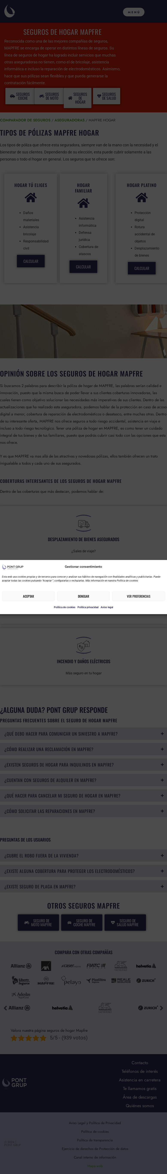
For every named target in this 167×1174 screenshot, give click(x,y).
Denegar (83, 596)
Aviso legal (107, 607)
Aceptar (28, 596)
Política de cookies (64, 607)
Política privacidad (88, 607)
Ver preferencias (138, 596)
